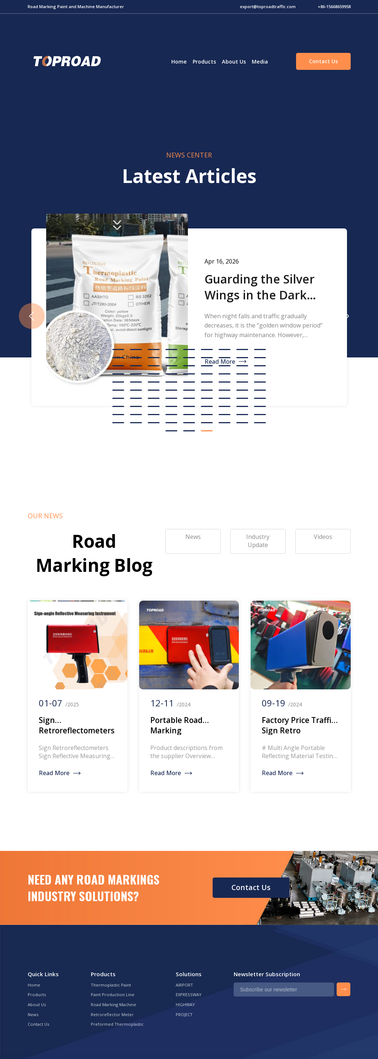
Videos (323, 537)
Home (179, 61)
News (33, 1014)
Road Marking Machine (113, 1004)
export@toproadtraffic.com (268, 6)
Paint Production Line (112, 994)
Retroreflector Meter (112, 1014)
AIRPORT (184, 985)
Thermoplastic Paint (111, 985)
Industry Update (257, 541)
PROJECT (184, 1014)
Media (260, 61)
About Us (234, 61)
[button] (347, 316)
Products (204, 61)
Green (66, 61)
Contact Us (323, 61)
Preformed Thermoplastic (117, 1024)
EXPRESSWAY (189, 994)
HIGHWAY (185, 1004)
